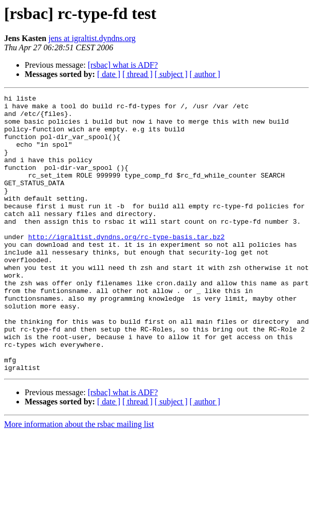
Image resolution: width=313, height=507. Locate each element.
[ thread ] (137, 74)
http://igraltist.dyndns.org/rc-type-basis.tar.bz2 (126, 265)
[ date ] (108, 74)
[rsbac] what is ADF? (123, 65)
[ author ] (205, 74)
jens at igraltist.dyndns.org (91, 38)
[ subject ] (171, 74)
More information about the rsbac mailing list (79, 479)
